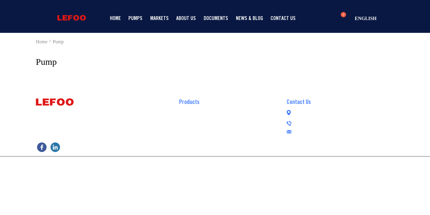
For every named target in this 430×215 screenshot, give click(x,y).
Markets (159, 18)
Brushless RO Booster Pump (205, 136)
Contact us (283, 18)
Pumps (135, 18)
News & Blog (249, 18)
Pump (58, 41)
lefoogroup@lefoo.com (328, 131)
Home (115, 18)
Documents (216, 18)
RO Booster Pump (195, 110)
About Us (186, 18)
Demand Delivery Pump (200, 127)
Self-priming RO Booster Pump (208, 118)
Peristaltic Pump (195, 145)
